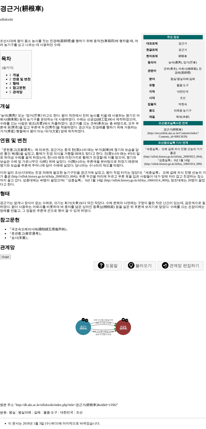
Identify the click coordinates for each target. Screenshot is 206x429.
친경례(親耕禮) (61, 41)
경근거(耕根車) (173, 129)
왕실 (12, 412)
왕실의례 (24, 412)
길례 (37, 412)
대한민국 (66, 412)
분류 (3, 412)
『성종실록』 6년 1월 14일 (84, 180)
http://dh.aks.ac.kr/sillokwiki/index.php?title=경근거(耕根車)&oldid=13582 (66, 405)
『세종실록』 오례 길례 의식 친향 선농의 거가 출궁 (173, 150)
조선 (79, 412)
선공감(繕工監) (98, 119)
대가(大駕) (52, 131)
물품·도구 (50, 412)
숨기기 (7, 67)
